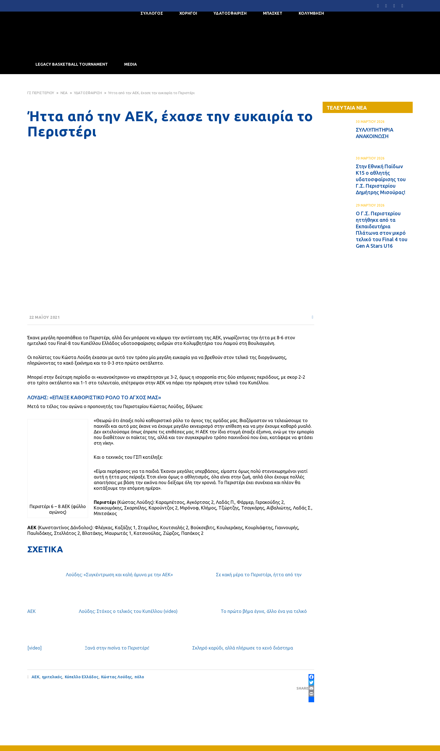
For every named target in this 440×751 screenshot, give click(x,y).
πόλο (139, 677)
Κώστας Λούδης (116, 677)
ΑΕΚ (35, 677)
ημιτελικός (52, 677)
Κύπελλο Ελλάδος (82, 677)
